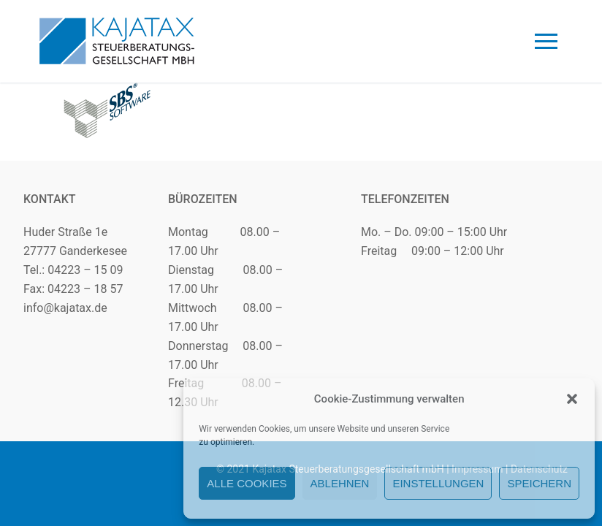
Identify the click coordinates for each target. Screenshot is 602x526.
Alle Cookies (246, 483)
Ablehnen (340, 483)
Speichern (539, 483)
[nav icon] (546, 41)
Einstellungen (438, 483)
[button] (572, 399)
